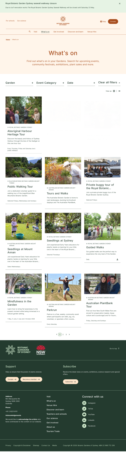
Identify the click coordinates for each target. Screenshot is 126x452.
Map (104, 21)
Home (8, 39)
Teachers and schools (57, 415)
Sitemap (36, 446)
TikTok (90, 409)
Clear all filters (109, 83)
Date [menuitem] (70, 83)
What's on (51, 402)
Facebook (91, 426)
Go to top (115, 349)
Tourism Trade (53, 432)
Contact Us (45, 446)
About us (51, 428)
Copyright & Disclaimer (22, 446)
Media (54, 446)
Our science (21, 21)
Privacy (8, 446)
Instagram (91, 404)
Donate (113, 21)
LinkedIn (91, 421)
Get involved (52, 423)
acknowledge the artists (27, 420)
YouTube (91, 415)
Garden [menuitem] (10, 83)
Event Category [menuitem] (46, 83)
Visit (48, 397)
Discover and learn (55, 410)
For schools (10, 21)
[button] (114, 91)
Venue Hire (52, 406)
